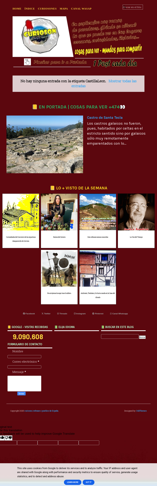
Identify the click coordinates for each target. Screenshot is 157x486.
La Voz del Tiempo (136, 237)
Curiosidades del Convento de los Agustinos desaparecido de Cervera (21, 239)
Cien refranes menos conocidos (97, 237)
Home (17, 8)
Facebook (29, 313)
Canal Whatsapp (119, 313)
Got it (88, 482)
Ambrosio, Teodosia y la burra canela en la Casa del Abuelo (98, 295)
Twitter (46, 313)
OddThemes (141, 410)
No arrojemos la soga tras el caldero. (59, 293)
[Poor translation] (8, 437)
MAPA (64, 8)
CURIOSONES (47, 8)
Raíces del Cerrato (59, 237)
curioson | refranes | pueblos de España (41, 410)
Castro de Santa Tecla (105, 118)
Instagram (80, 313)
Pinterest (97, 313)
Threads (62, 313)
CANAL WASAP (81, 8)
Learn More (72, 482)
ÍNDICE (30, 8)
